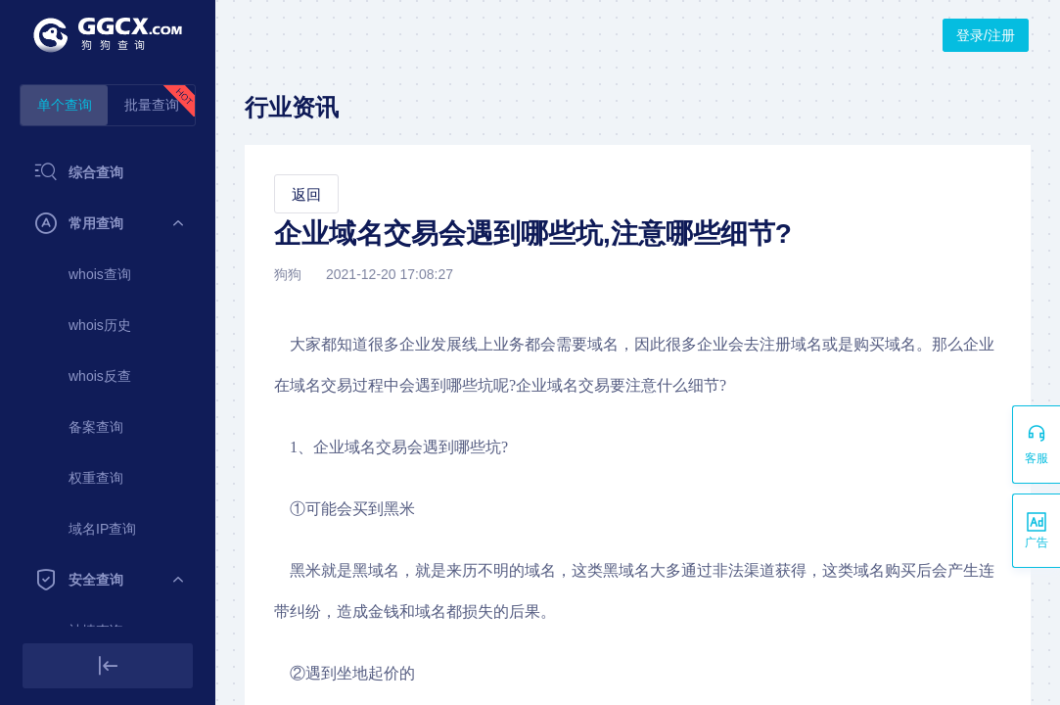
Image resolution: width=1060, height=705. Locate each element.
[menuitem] (108, 172)
